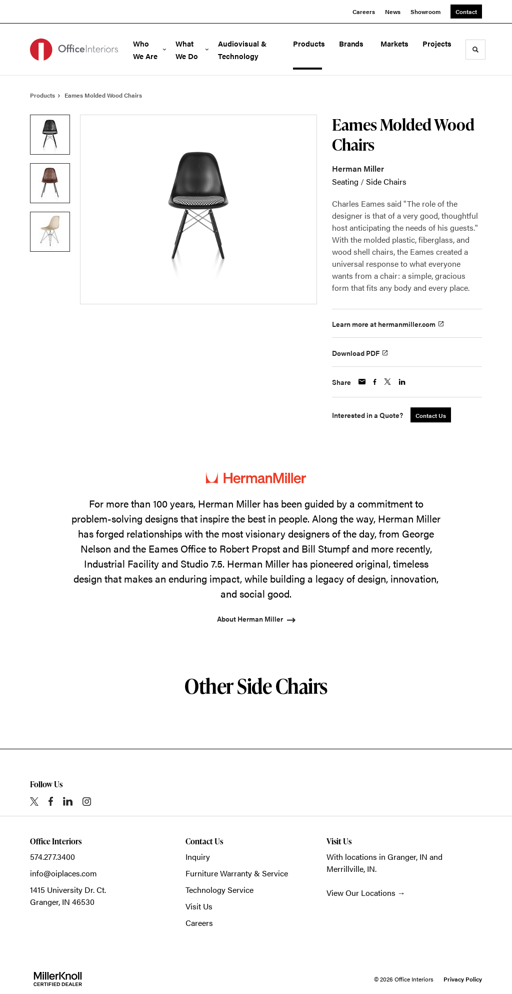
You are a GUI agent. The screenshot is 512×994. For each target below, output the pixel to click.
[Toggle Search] (476, 50)
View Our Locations (361, 892)
